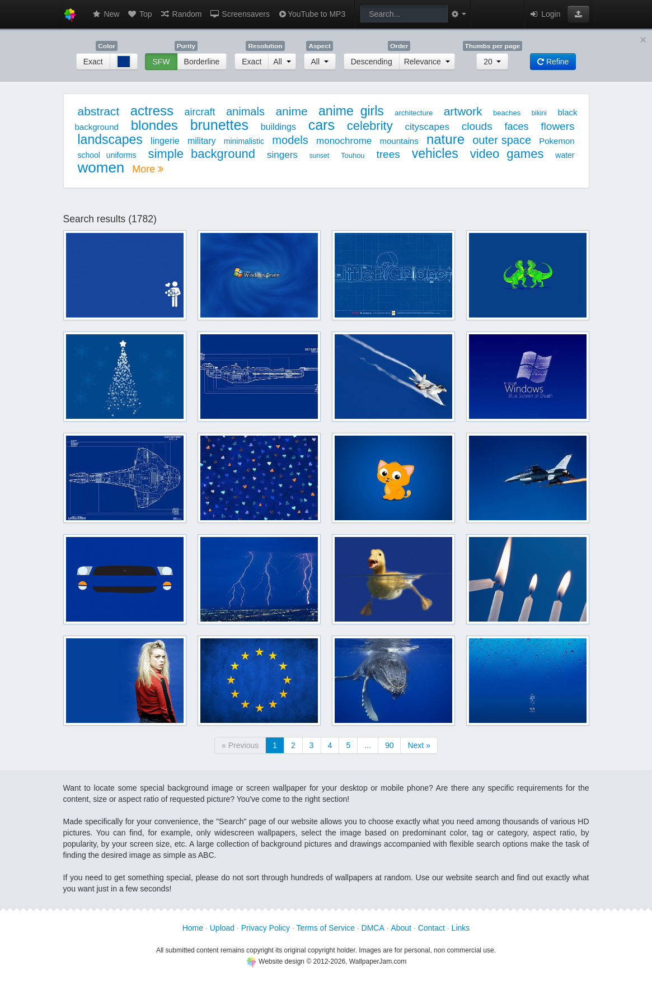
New (106, 14)
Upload (222, 927)
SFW (161, 61)
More (147, 169)
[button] (578, 14)
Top (139, 14)
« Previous (240, 745)
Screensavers (239, 14)
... (367, 745)
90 (389, 745)
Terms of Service (326, 927)
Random (181, 14)
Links (461, 927)
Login (544, 14)
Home (192, 927)
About (401, 927)
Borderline (202, 61)
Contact (431, 927)
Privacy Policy (265, 927)
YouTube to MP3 (311, 14)
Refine (553, 61)
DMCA (373, 927)
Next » (418, 745)
